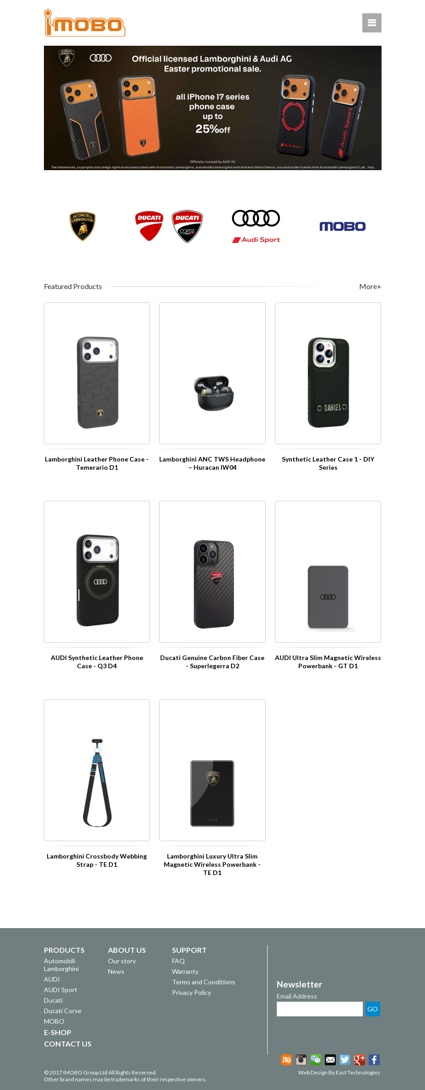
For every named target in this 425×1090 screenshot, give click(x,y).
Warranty (185, 971)
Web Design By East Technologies (339, 1072)
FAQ (178, 961)
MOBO (54, 1021)
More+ (370, 286)
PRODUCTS (64, 949)
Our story (122, 961)
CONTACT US (67, 1043)
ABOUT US (127, 949)
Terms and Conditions (203, 982)
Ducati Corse (62, 1011)
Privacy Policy (191, 992)
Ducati (53, 1000)
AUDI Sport (60, 989)
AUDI (52, 979)
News (116, 971)
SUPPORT (189, 949)
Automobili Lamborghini (61, 964)
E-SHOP (57, 1032)
